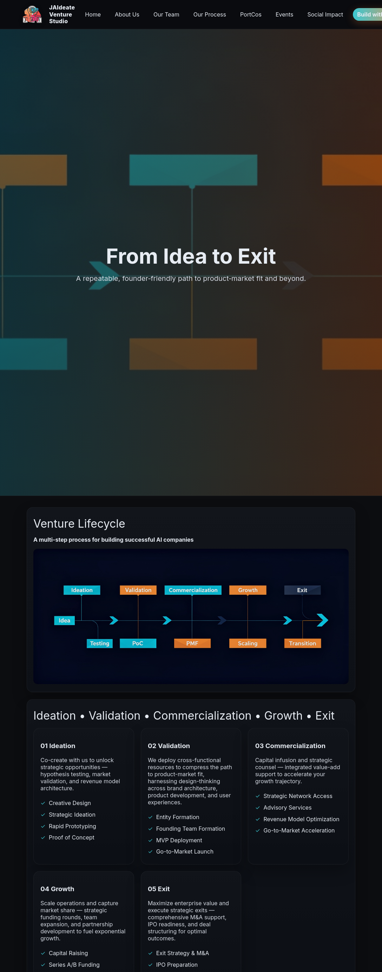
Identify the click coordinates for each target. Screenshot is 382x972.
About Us (127, 14)
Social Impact (325, 14)
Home (93, 14)
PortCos (251, 14)
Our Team (166, 14)
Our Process (209, 14)
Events (285, 14)
